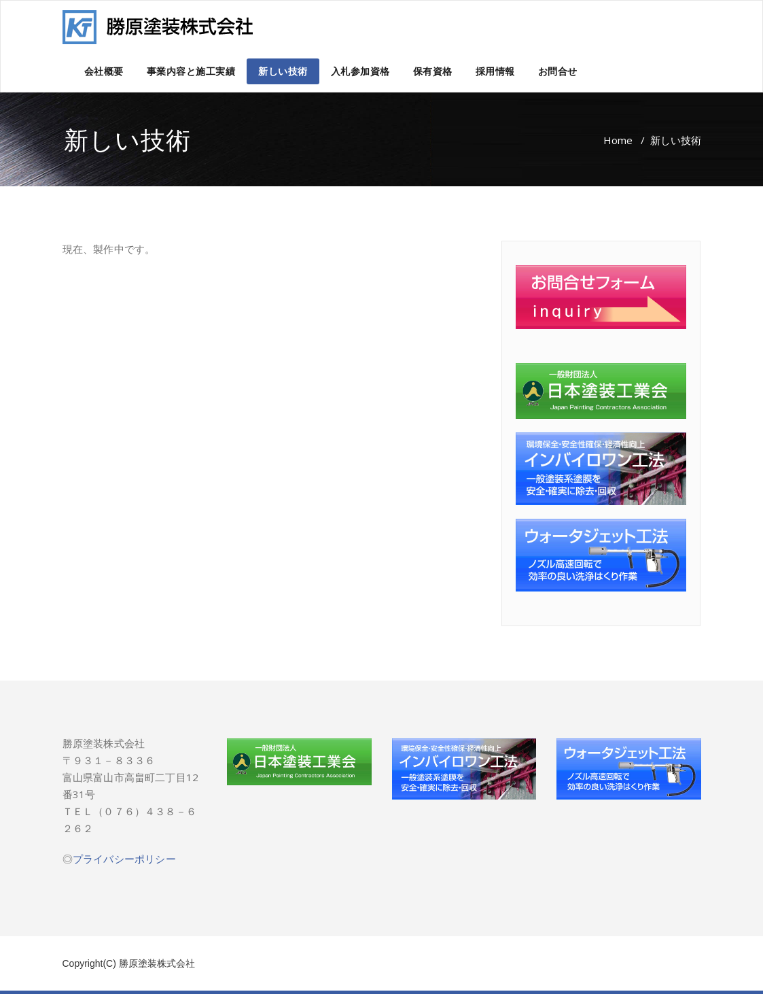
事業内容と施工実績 (191, 71)
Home (618, 140)
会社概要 (104, 71)
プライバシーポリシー (124, 859)
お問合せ (558, 71)
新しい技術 (283, 71)
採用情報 (495, 71)
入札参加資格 (360, 71)
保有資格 (433, 71)
